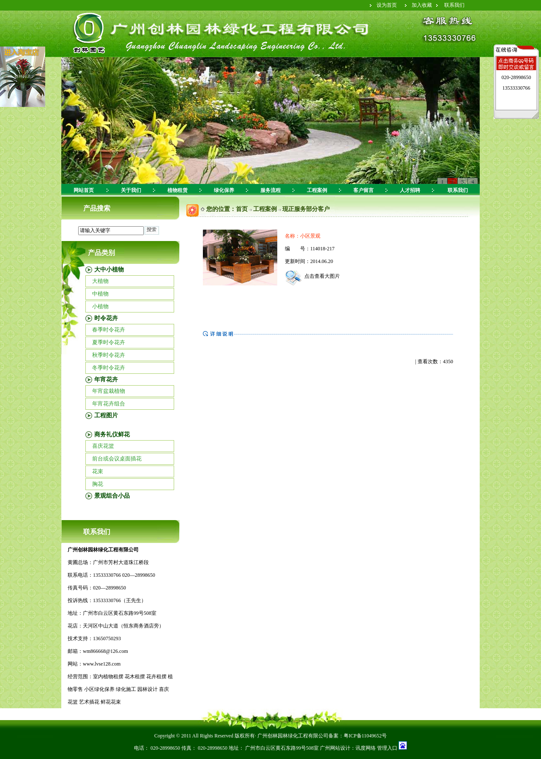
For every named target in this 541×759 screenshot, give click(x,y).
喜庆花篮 (103, 446)
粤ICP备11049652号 (365, 736)
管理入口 (386, 748)
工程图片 (106, 415)
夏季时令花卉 (108, 342)
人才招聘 (410, 190)
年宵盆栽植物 (108, 391)
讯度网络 (365, 748)
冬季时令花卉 (108, 367)
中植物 (100, 293)
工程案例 (317, 190)
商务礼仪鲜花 (112, 434)
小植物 (100, 306)
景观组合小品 (112, 496)
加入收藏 (422, 5)
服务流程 (270, 190)
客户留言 (363, 190)
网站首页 (84, 190)
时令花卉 (106, 318)
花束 (97, 471)
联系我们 (454, 5)
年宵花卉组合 (108, 403)
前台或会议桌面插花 (117, 458)
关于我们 (131, 190)
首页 (242, 209)
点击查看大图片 (312, 276)
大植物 (100, 281)
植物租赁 (177, 190)
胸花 (97, 484)
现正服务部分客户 (306, 209)
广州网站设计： (337, 748)
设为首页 (387, 5)
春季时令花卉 (108, 329)
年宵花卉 (106, 379)
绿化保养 (224, 190)
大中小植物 (109, 269)
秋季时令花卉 (108, 355)
